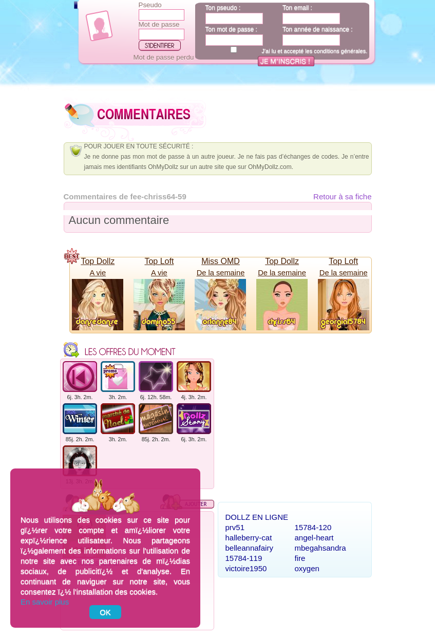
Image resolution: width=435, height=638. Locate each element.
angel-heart (314, 537)
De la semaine (221, 273)
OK (105, 612)
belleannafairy (249, 547)
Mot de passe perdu (164, 57)
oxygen (307, 568)
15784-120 (313, 527)
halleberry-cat (248, 537)
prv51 (235, 527)
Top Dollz (98, 261)
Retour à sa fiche (342, 196)
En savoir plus (45, 601)
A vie (97, 273)
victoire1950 (246, 568)
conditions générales (340, 51)
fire (300, 558)
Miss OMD (220, 261)
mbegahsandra (320, 547)
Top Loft (159, 261)
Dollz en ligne (257, 517)
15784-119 (243, 558)
